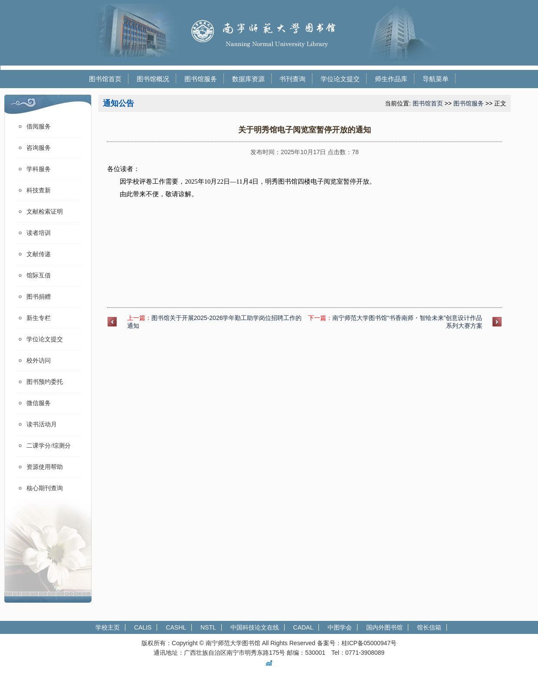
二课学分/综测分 (48, 445)
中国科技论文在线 (254, 627)
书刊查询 (292, 78)
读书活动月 (41, 424)
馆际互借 (38, 275)
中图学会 (340, 627)
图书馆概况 (153, 78)
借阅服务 (38, 126)
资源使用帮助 (44, 467)
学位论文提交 (340, 78)
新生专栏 (38, 318)
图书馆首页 (105, 78)
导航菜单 (436, 78)
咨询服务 (38, 148)
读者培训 (38, 233)
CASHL (176, 627)
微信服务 (38, 403)
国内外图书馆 (384, 627)
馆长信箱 (429, 627)
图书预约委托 (44, 382)
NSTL (208, 627)
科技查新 (38, 190)
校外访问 (38, 360)
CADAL (303, 627)
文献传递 (38, 254)
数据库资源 (248, 78)
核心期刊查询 (44, 488)
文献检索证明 (44, 211)
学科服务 (38, 169)
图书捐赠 (38, 297)
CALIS (142, 627)
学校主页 (107, 627)
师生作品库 (391, 78)
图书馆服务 (200, 78)
